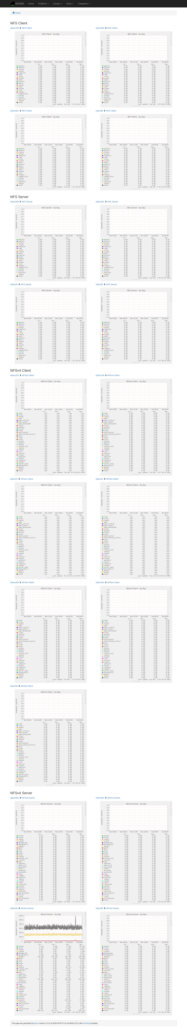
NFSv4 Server (28, 798)
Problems (43, 3)
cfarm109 (14, 28)
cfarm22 (14, 479)
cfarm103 (14, 375)
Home (31, 3)
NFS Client (27, 28)
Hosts (70, 3)
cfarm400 (100, 28)
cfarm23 (99, 479)
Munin (36, 1023)
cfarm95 (99, 111)
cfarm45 (14, 284)
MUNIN (17, 3)
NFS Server (27, 202)
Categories (84, 3)
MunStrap (86, 1023)
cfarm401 (14, 111)
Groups (57, 3)
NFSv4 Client (28, 375)
